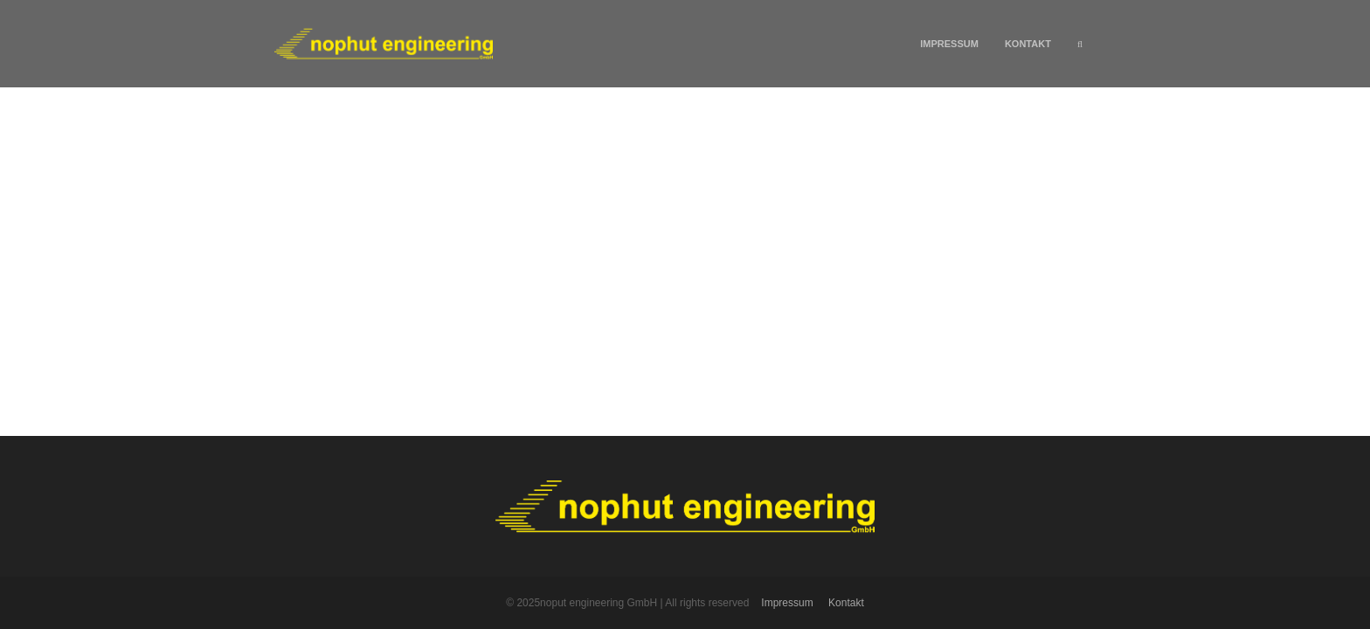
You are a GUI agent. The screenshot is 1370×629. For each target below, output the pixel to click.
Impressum (949, 43)
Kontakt (1028, 43)
